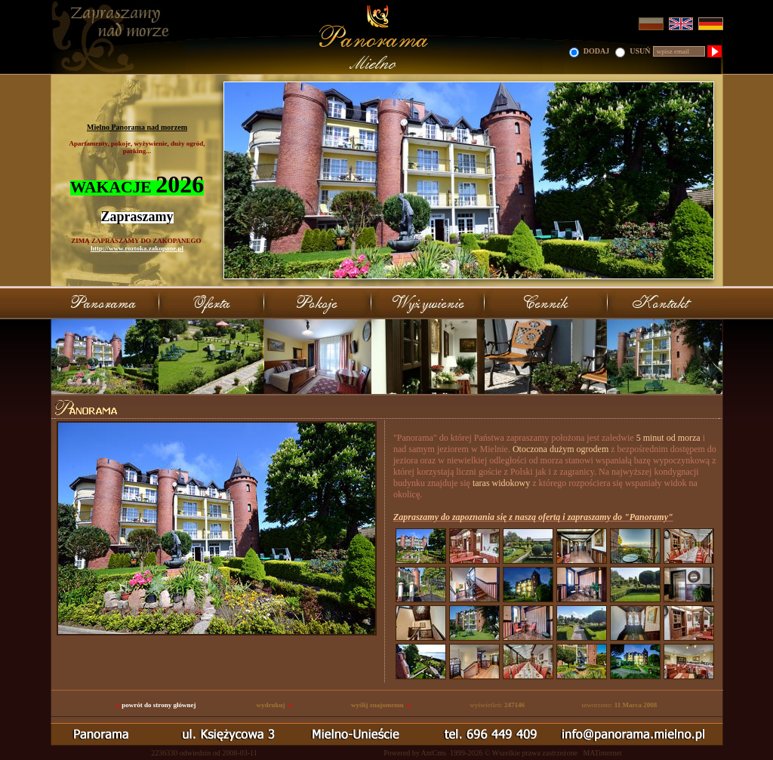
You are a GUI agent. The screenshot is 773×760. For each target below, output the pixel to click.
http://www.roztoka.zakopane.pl (137, 248)
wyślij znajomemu (377, 705)
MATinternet (602, 753)
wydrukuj (270, 705)
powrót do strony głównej (159, 705)
